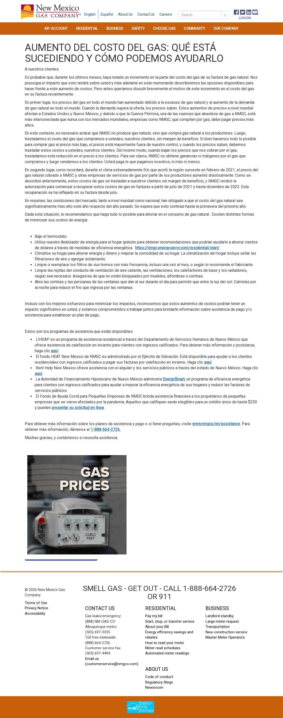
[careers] (166, 14)
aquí (54, 350)
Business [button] (114, 28)
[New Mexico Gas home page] (51, 11)
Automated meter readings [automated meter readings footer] (167, 653)
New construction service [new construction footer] (226, 632)
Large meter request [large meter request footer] (222, 621)
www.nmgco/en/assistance (216, 423)
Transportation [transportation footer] (218, 626)
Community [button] (194, 28)
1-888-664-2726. (105, 429)
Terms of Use (36, 603)
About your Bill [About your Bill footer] (157, 626)
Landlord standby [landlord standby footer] (220, 616)
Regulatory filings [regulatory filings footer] (159, 682)
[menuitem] (56, 28)
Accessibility (35, 613)
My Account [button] (56, 28)
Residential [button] (87, 28)
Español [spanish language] (107, 14)
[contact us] (146, 14)
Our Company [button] (226, 28)
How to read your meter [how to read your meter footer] (164, 643)
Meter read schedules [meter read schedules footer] (162, 648)
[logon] (239, 17)
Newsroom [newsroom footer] (154, 687)
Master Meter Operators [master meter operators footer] (225, 637)
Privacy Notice (36, 608)
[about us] (125, 14)
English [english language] (90, 14)
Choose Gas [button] (164, 28)
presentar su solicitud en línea (78, 407)
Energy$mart (174, 379)
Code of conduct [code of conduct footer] (159, 677)
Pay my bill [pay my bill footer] (153, 616)
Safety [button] (138, 28)
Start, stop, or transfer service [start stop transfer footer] (169, 621)
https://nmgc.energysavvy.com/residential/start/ (177, 247)
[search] (199, 15)
